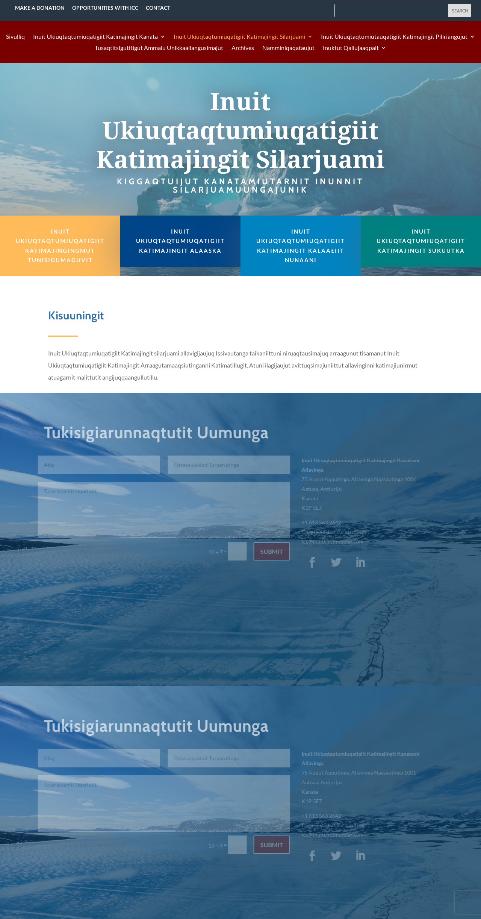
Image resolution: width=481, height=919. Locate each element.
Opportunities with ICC (105, 8)
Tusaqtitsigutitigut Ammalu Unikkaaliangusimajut (159, 48)
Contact (158, 8)
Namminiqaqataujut (288, 48)
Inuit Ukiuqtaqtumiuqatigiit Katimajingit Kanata (95, 37)
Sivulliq (15, 37)
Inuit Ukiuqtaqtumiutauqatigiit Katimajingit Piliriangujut (394, 37)
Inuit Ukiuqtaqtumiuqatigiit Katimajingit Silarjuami (239, 37)
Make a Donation (40, 8)
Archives (242, 48)
